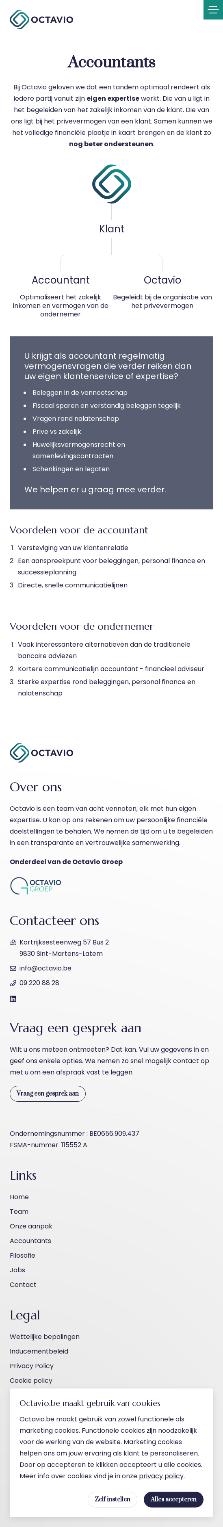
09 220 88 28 (39, 983)
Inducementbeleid (39, 1351)
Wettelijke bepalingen (45, 1336)
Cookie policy (31, 1380)
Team (19, 1211)
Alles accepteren (174, 1499)
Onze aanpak (31, 1226)
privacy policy (161, 1476)
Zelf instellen (112, 1499)
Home (19, 1197)
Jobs (17, 1270)
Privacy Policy (32, 1366)
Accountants (30, 1240)
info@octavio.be (45, 968)
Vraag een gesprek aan (48, 1094)
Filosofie (22, 1255)
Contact (23, 1284)
